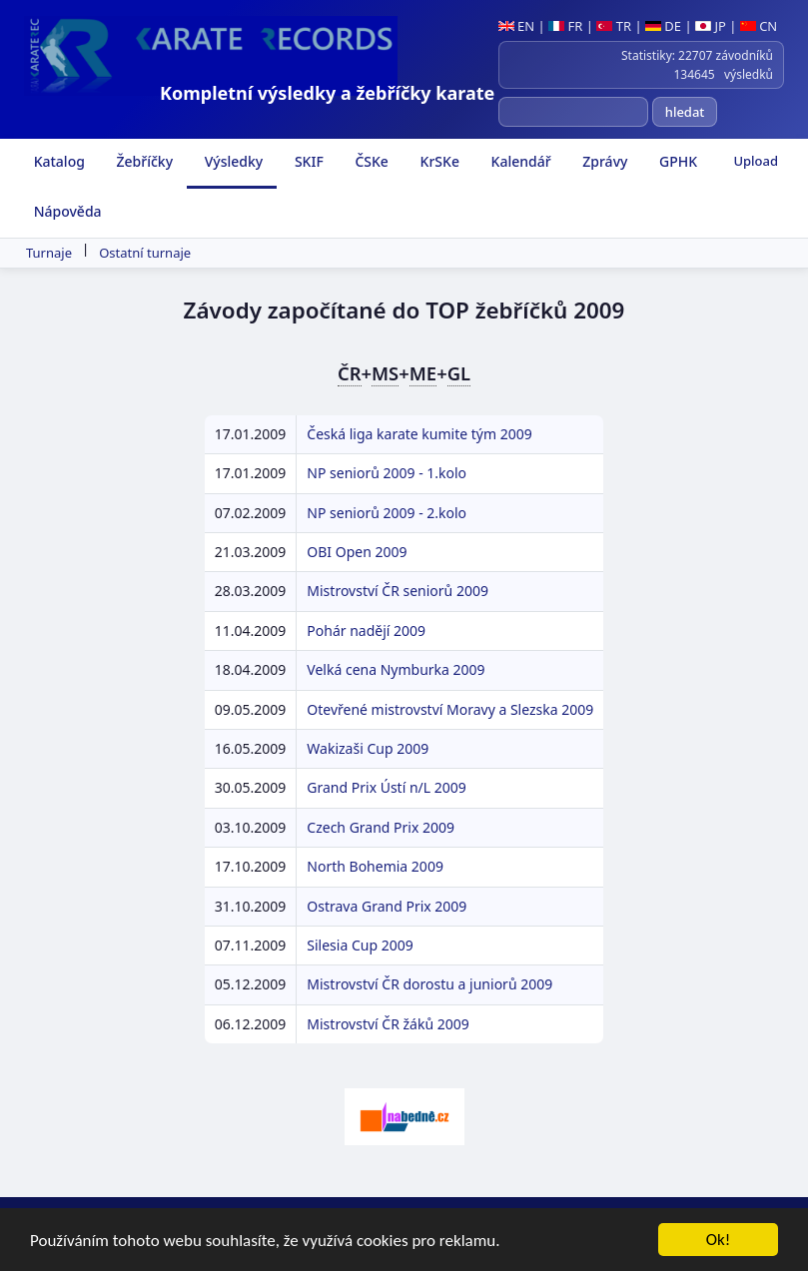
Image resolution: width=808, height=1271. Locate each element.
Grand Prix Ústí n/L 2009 (386, 787)
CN (758, 26)
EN (516, 26)
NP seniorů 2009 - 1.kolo (386, 472)
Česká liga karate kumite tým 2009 (419, 433)
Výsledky (232, 161)
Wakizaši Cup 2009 (367, 748)
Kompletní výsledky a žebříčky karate (327, 93)
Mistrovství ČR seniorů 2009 (397, 590)
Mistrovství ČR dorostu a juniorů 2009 (429, 983)
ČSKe (370, 161)
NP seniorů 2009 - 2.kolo (386, 512)
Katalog (57, 161)
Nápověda (66, 211)
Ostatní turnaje (145, 253)
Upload (755, 161)
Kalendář (519, 161)
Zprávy (603, 161)
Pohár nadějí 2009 (366, 630)
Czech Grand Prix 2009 (380, 827)
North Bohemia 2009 (375, 866)
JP (710, 26)
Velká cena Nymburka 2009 (395, 669)
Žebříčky (143, 161)
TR (613, 26)
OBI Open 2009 (356, 551)
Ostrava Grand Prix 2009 (386, 906)
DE (663, 26)
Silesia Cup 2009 (359, 945)
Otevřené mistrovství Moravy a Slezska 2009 (450, 709)
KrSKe (437, 161)
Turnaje (49, 253)
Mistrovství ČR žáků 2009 (387, 1023)
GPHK (676, 161)
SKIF (307, 161)
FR (565, 26)
